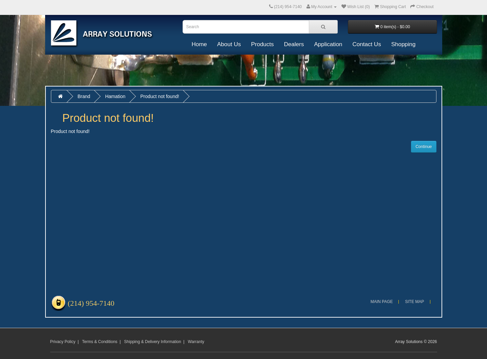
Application (328, 44)
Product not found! (159, 96)
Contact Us (367, 44)
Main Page (382, 301)
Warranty (196, 341)
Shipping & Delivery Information (152, 341)
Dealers (294, 44)
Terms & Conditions (99, 341)
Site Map (414, 301)
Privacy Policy (63, 341)
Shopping (403, 44)
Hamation (115, 96)
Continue (423, 146)
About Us (229, 44)
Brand (83, 96)
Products (262, 44)
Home (199, 44)
